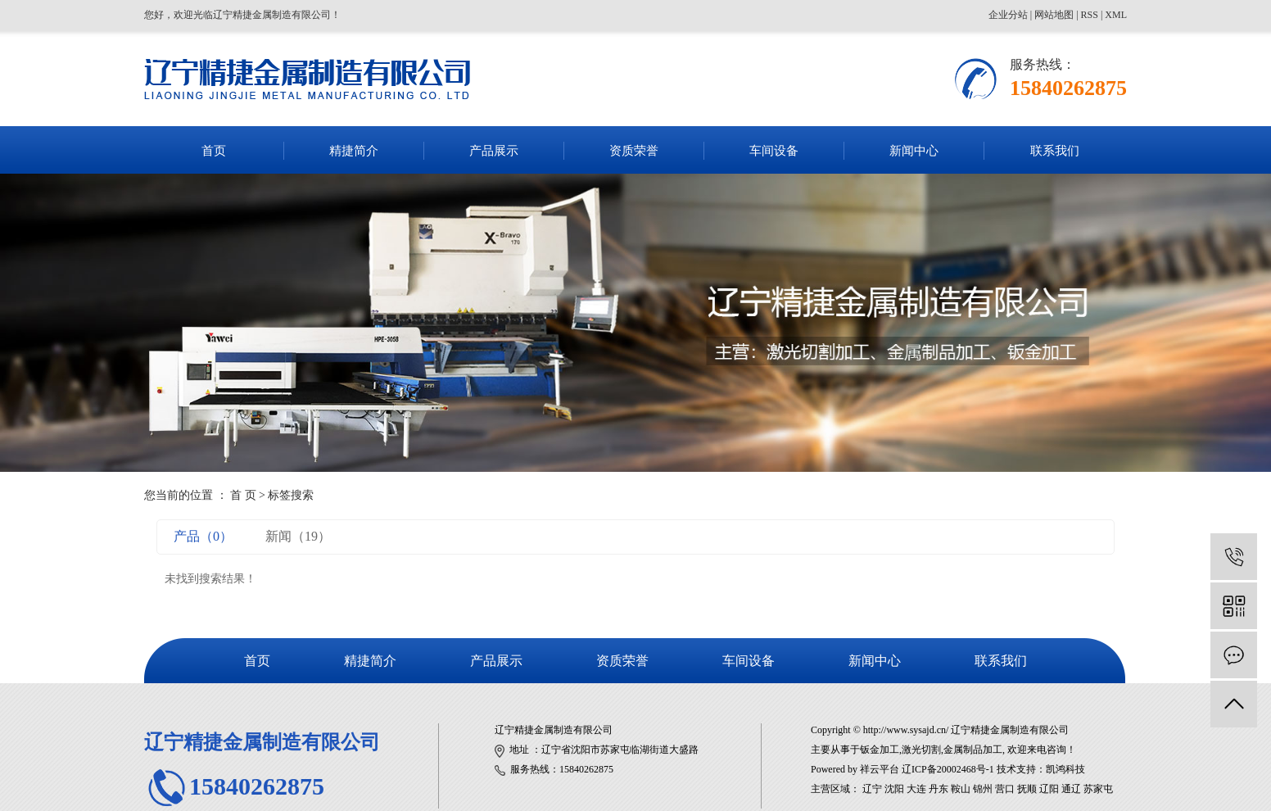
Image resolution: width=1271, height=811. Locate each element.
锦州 (983, 789)
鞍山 (960, 789)
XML (1116, 14)
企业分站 (1008, 14)
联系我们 (1054, 150)
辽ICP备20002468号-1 (948, 769)
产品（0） (203, 536)
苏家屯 (1098, 789)
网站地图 (1054, 14)
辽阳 (1049, 789)
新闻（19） (298, 536)
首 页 (243, 495)
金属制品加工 (972, 749)
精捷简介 (353, 150)
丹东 (938, 789)
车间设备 (773, 150)
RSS (1089, 14)
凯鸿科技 (1065, 769)
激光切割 (921, 749)
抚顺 (1027, 789)
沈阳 (894, 789)
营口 (1005, 789)
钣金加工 (879, 749)
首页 (213, 150)
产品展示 (493, 150)
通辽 (1071, 789)
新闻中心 (914, 150)
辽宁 (872, 789)
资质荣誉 (633, 150)
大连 (916, 789)
